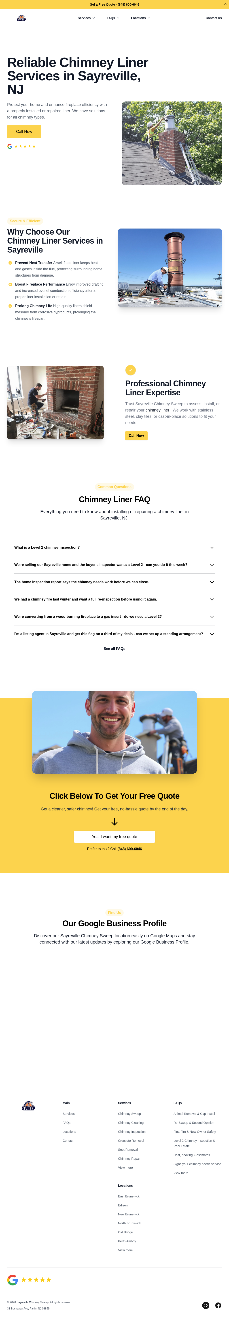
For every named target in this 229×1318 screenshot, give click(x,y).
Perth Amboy (127, 1241)
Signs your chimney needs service (197, 1164)
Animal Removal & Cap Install (194, 1114)
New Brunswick (129, 1214)
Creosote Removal (131, 1140)
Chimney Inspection (132, 1131)
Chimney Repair (129, 1158)
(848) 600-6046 (129, 849)
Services (87, 18)
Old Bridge (125, 1232)
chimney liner (157, 410)
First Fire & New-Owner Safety (195, 1131)
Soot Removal (128, 1149)
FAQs (113, 18)
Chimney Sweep (129, 1114)
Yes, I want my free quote (114, 836)
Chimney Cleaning (131, 1122)
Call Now (24, 131)
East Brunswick (129, 1196)
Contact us (214, 18)
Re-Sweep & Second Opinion (194, 1122)
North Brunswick (129, 1223)
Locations (141, 18)
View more (125, 1167)
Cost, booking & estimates (192, 1155)
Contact (68, 1140)
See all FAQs (114, 649)
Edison (123, 1205)
